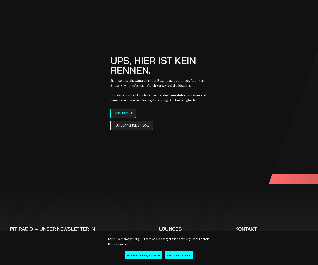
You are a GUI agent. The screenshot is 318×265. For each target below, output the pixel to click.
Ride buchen (124, 113)
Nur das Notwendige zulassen (144, 255)
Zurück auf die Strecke (132, 125)
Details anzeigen (118, 244)
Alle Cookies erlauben (179, 255)
